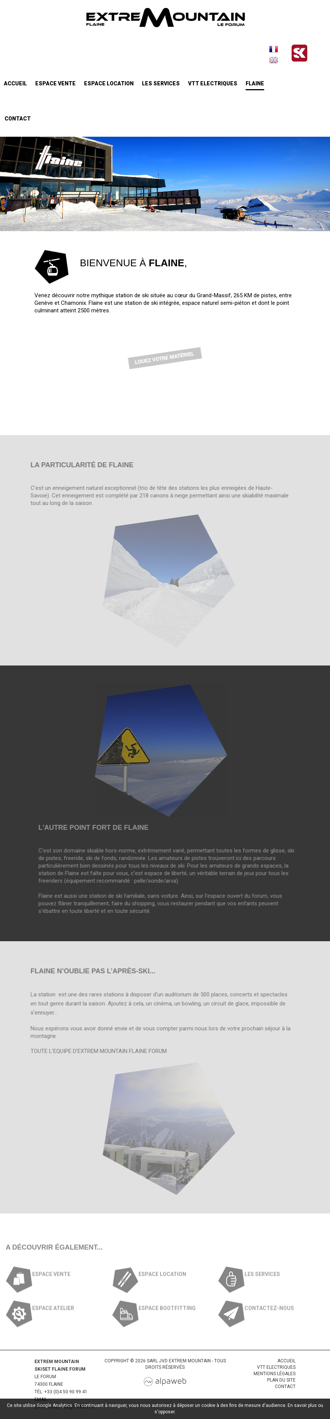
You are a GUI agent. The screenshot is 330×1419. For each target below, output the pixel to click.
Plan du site (281, 1380)
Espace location (109, 83)
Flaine (255, 83)
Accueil (15, 83)
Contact (18, 119)
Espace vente (55, 83)
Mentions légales (275, 1373)
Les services (161, 83)
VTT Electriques (212, 83)
